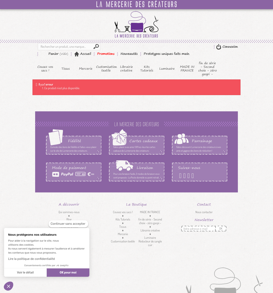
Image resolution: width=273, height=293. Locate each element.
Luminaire (167, 69)
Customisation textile (106, 69)
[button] (8, 286)
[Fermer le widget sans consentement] (68, 223)
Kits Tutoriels (146, 69)
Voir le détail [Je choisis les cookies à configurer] (25, 272)
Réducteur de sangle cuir (150, 243)
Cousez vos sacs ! (45, 69)
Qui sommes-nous (69, 212)
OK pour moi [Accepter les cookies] (68, 272)
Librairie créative (126, 69)
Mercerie (85, 69)
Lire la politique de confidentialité (31, 259)
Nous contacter (204, 212)
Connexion (229, 46)
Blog (69, 219)
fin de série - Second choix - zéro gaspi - (207, 68)
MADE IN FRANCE (187, 69)
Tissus (65, 69)
